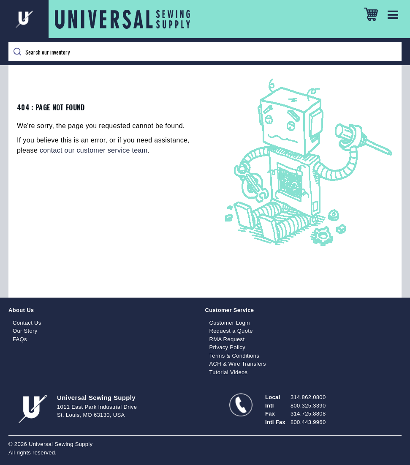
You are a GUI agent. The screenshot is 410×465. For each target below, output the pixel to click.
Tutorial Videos (228, 372)
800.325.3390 (308, 405)
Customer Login (229, 323)
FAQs (20, 339)
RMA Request (227, 339)
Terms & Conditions (234, 356)
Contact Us (27, 323)
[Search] (205, 51)
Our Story (25, 331)
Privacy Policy (227, 347)
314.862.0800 (308, 397)
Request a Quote (231, 331)
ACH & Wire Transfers (237, 364)
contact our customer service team (93, 150)
